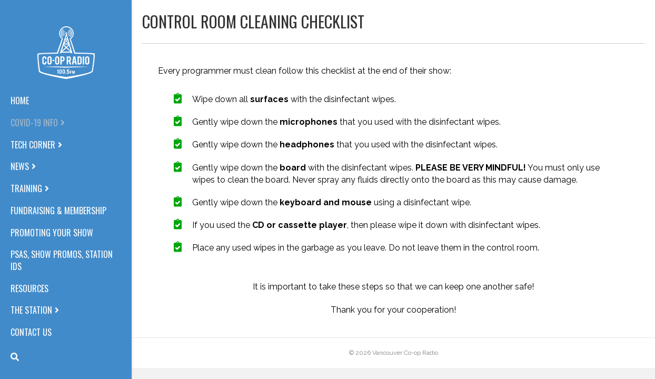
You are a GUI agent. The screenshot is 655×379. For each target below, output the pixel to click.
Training (26, 189)
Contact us (31, 332)
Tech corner (33, 145)
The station (31, 310)
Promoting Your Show (52, 233)
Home (20, 101)
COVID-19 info (34, 123)
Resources (29, 289)
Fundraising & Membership (58, 211)
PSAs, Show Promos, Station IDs (62, 260)
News (20, 167)
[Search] (14, 357)
